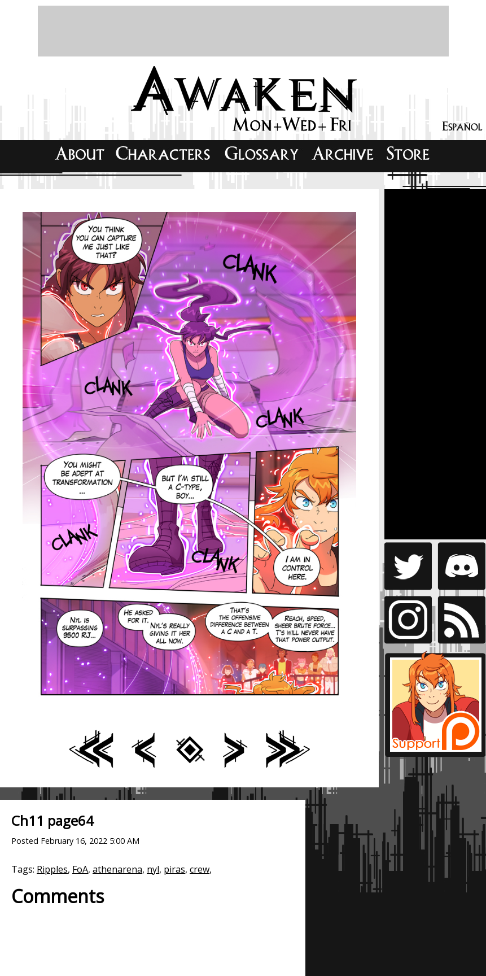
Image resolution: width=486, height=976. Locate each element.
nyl (153, 869)
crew (199, 869)
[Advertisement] (243, 31)
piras (174, 869)
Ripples (52, 869)
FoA (80, 869)
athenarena (117, 869)
